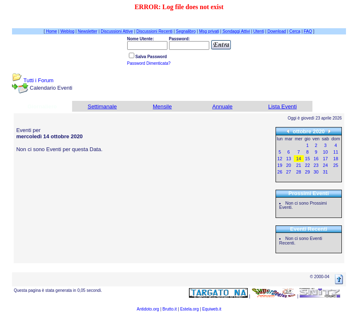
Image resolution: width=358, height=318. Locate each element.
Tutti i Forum (38, 80)
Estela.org (189, 309)
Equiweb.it (211, 309)
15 (307, 158)
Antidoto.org (148, 309)
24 (325, 165)
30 (316, 171)
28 (298, 171)
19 (279, 165)
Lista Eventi (282, 106)
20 (288, 165)
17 (325, 158)
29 (307, 171)
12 (279, 158)
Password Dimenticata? (149, 63)
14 (298, 158)
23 (316, 165)
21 (298, 165)
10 (325, 151)
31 (325, 171)
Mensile (162, 106)
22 (307, 165)
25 (335, 165)
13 (288, 158)
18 (335, 158)
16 (316, 158)
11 (335, 151)
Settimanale (102, 106)
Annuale (222, 106)
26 (279, 171)
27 (288, 171)
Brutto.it (169, 309)
